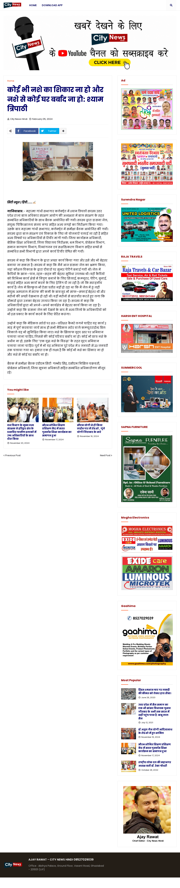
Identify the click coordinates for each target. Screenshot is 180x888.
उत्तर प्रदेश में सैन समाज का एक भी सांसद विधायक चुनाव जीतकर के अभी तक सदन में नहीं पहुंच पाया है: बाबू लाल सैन (154, 711)
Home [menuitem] (33, 5)
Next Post (105, 455)
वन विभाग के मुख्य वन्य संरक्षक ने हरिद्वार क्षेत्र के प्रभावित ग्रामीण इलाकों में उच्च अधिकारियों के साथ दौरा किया (21, 432)
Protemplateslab (72, 882)
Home (10, 80)
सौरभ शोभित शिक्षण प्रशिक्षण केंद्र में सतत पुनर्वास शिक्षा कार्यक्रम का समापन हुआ (57, 430)
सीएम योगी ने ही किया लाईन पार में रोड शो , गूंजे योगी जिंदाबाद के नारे (91, 429)
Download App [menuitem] (52, 5)
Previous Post (13, 455)
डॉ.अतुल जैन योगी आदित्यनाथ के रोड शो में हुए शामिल (155, 731)
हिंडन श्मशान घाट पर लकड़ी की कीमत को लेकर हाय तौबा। (154, 691)
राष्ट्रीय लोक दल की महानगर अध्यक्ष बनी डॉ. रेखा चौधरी (154, 764)
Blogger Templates (29, 882)
